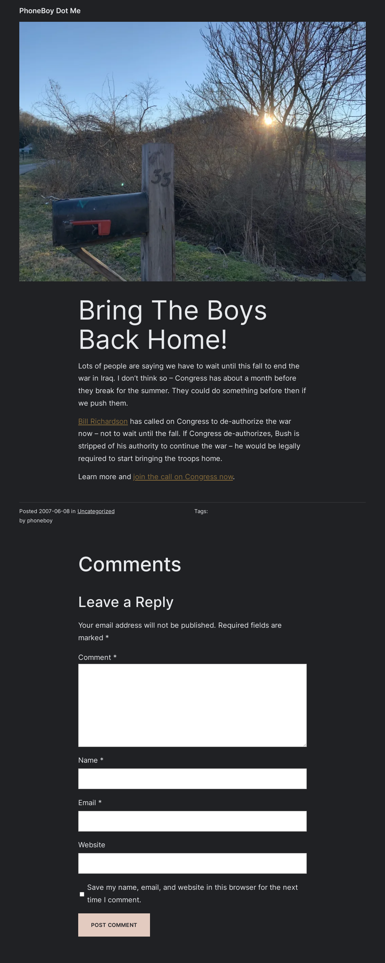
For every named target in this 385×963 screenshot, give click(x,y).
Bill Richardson (103, 421)
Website (91, 844)
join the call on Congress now (183, 476)
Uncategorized (96, 511)
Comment (97, 657)
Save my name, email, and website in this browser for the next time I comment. (192, 893)
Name (91, 760)
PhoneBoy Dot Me (50, 10)
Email (90, 802)
